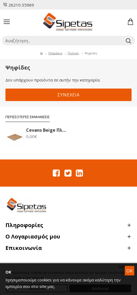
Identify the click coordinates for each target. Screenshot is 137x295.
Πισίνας (73, 53)
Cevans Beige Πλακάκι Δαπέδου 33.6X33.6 (46, 130)
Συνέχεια (68, 95)
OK (129, 271)
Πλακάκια (55, 53)
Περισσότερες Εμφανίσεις (27, 117)
